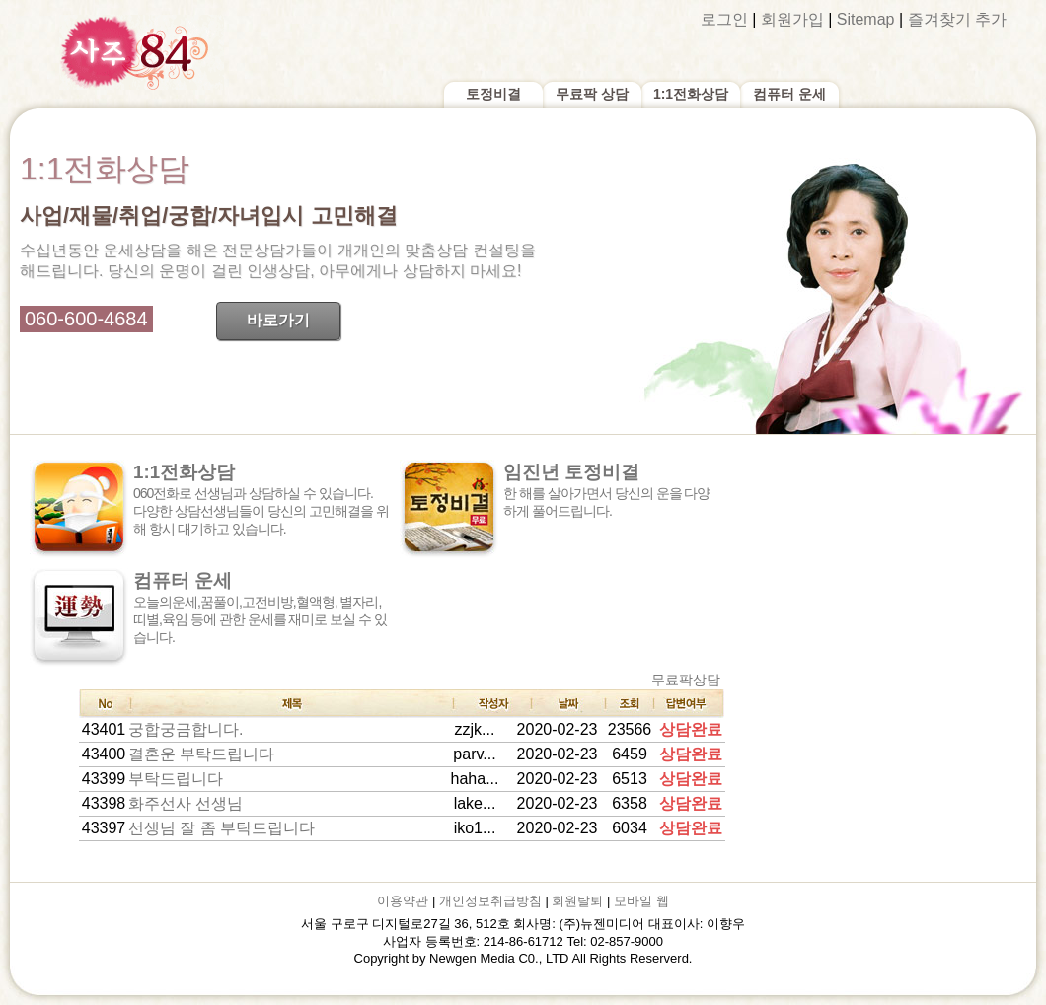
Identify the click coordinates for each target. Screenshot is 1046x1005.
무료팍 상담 (592, 94)
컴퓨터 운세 (789, 94)
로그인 (724, 19)
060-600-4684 (86, 318)
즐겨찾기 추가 (957, 19)
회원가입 (792, 19)
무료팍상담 (685, 679)
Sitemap (866, 19)
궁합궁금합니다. (185, 729)
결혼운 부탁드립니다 (201, 754)
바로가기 (278, 320)
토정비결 (493, 94)
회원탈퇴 (577, 901)
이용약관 (402, 901)
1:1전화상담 (690, 94)
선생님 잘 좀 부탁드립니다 (221, 828)
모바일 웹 (641, 901)
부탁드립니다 (175, 778)
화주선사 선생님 (185, 803)
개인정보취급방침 (490, 901)
